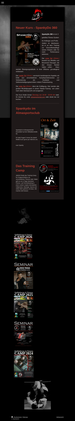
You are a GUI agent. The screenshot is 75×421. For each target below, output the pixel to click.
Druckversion (16, 417)
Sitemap (25, 417)
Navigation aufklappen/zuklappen (37, 2)
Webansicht (60, 417)
